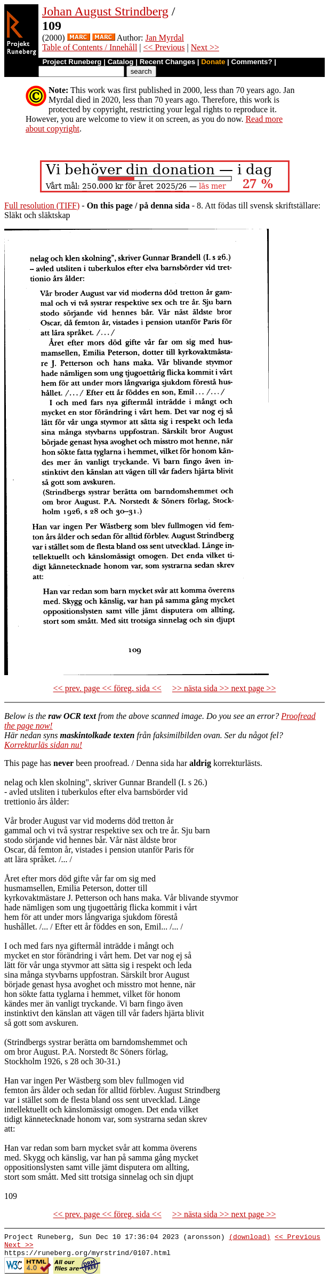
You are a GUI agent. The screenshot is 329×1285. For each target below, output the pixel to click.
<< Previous (164, 47)
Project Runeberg (71, 62)
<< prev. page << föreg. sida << (107, 688)
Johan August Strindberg (105, 11)
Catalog (121, 62)
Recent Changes (167, 62)
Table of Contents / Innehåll (89, 47)
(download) (249, 1238)
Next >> (205, 47)
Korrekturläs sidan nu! (43, 744)
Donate (213, 62)
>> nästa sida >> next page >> (224, 688)
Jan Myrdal (165, 37)
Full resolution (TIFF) (41, 205)
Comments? (251, 62)
